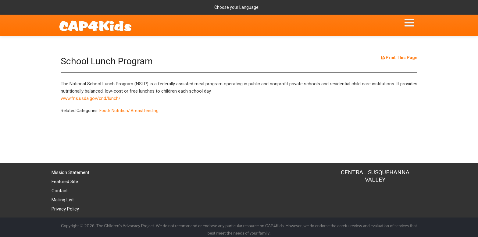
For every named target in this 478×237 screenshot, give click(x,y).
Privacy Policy (65, 209)
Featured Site (65, 181)
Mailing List (63, 200)
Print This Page (399, 57)
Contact (60, 190)
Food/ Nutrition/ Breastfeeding (129, 110)
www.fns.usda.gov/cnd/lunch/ (90, 98)
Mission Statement (70, 172)
